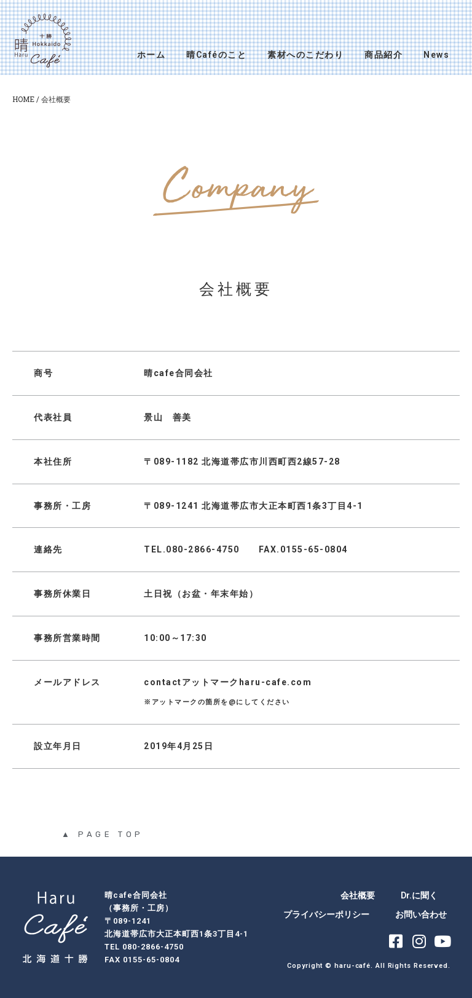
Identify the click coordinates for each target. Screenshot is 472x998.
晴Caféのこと (216, 55)
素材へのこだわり (305, 55)
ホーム (151, 55)
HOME (23, 99)
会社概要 (357, 895)
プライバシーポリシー (326, 914)
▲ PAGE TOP (102, 834)
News (436, 55)
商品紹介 (383, 55)
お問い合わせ (421, 914)
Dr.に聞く (419, 895)
